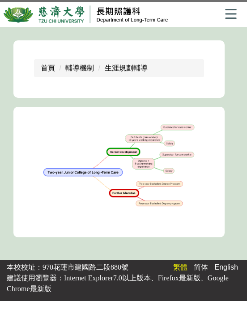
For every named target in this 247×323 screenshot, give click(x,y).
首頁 (48, 68)
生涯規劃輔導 (126, 68)
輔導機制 (79, 68)
